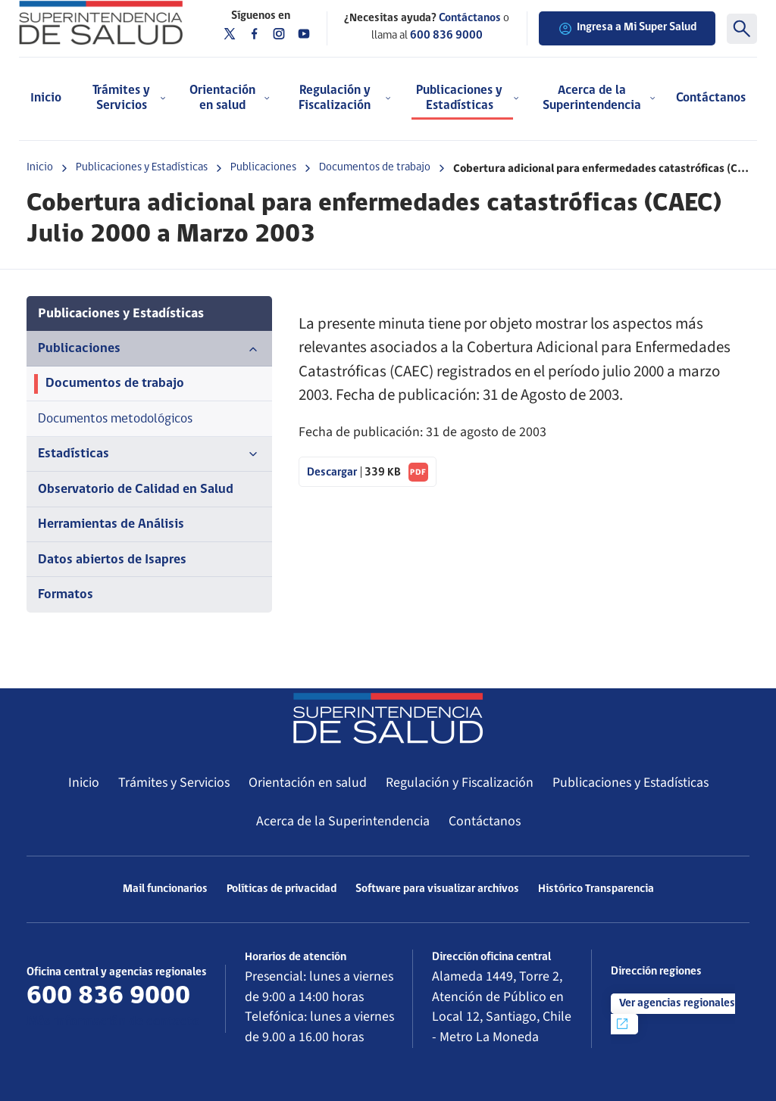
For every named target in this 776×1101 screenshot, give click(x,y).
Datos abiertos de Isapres (112, 560)
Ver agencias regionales (675, 1014)
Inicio (45, 98)
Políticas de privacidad (281, 889)
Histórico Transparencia (596, 889)
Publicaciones (263, 167)
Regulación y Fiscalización (460, 782)
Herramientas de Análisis (111, 524)
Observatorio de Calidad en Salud (135, 489)
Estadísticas (149, 454)
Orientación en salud (308, 782)
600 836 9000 (446, 36)
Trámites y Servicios (174, 782)
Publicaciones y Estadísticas (142, 167)
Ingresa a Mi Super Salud (627, 28)
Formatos (65, 594)
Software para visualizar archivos (437, 889)
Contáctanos (711, 98)
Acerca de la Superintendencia (343, 821)
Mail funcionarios (165, 889)
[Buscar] (742, 29)
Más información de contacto (113, 1021)
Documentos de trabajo (374, 167)
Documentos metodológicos (115, 419)
